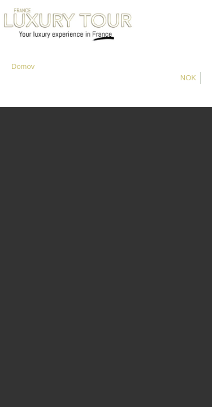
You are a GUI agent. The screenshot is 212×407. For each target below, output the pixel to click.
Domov (22, 66)
